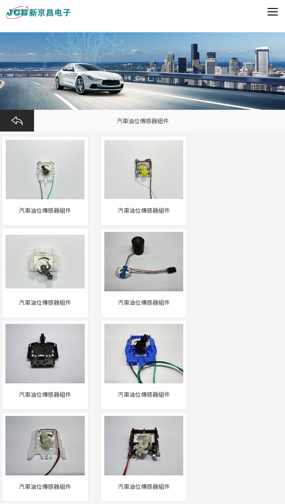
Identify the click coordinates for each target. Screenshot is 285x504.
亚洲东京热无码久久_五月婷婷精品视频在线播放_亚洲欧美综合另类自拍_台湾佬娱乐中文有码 (105, 497)
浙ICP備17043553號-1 (29, 434)
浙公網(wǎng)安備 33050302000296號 (159, 426)
